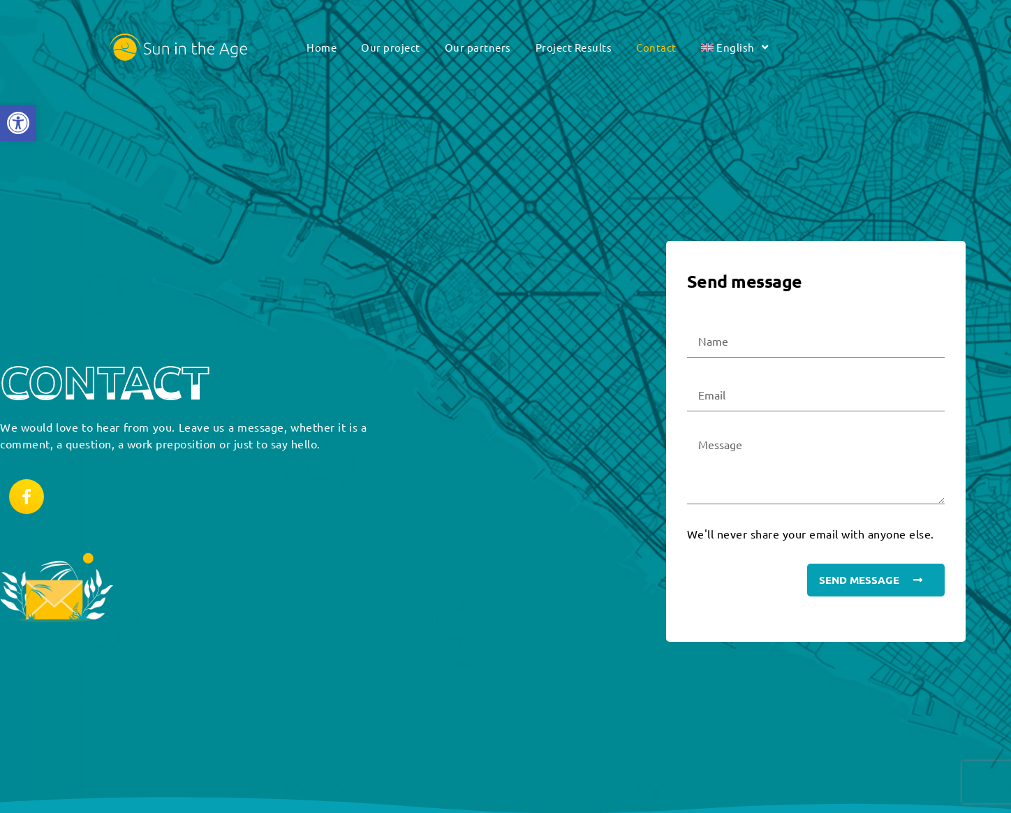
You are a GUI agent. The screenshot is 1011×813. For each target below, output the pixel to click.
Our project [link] (390, 47)
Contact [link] (656, 47)
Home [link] (322, 47)
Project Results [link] (574, 47)
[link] (18, 123)
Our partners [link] (478, 47)
